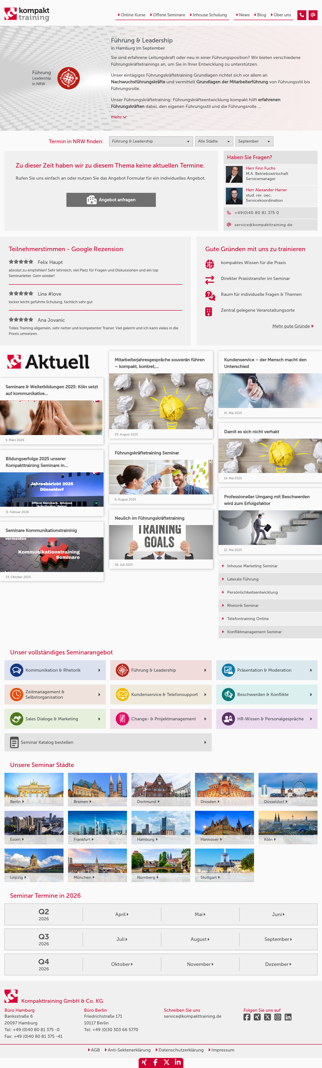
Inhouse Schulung (208, 14)
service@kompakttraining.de (192, 1016)
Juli (122, 939)
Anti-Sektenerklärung (127, 1050)
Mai (200, 914)
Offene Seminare (167, 14)
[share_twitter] (166, 1063)
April (121, 914)
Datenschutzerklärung (179, 1050)
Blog (260, 14)
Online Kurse (131, 14)
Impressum (221, 1050)
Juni (278, 914)
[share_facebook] (155, 1063)
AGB (94, 1050)
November (200, 964)
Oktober (122, 964)
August (200, 939)
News (243, 14)
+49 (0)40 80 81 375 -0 (36, 1029)
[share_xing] (144, 1063)
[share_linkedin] (177, 1063)
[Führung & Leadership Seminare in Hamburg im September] (301, 15)
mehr (119, 117)
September (278, 939)
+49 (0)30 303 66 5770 (115, 1029)
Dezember (278, 964)
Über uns (281, 14)
